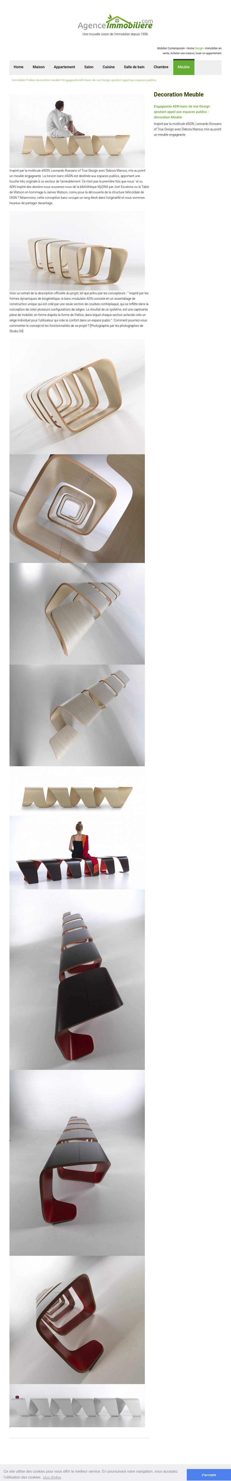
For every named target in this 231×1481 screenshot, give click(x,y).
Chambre (161, 67)
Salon (88, 67)
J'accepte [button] (209, 1475)
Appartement (64, 67)
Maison (39, 67)
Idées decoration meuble (44, 80)
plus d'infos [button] (52, 1477)
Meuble (183, 67)
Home (18, 67)
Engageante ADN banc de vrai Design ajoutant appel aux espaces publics (109, 80)
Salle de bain (134, 67)
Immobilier (18, 80)
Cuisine (109, 67)
